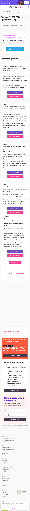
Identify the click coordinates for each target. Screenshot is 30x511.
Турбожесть (4, 483)
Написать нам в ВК (6, 442)
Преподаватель (6, 498)
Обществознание (5, 469)
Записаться (14, 355)
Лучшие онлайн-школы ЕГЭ (8, 449)
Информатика (5, 480)
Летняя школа (5, 485)
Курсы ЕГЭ (4, 458)
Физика (3, 474)
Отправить (14, 419)
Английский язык (5, 478)
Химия (3, 476)
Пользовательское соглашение (8, 438)
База (4, 464)
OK (15, 508)
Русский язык (5, 465)
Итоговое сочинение (7, 467)
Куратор (5, 499)
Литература (4, 482)
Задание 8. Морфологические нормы (11, 331)
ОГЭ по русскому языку (18, 273)
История (4, 471)
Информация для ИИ (6, 447)
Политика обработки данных (8, 440)
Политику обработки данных (12, 504)
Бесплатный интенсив (15, 96)
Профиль (5, 462)
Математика (4, 460)
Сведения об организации (7, 445)
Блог (3, 501)
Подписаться (15, 49)
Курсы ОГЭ (8, 273)
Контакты (4, 443)
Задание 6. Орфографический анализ (11, 333)
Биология (4, 473)
